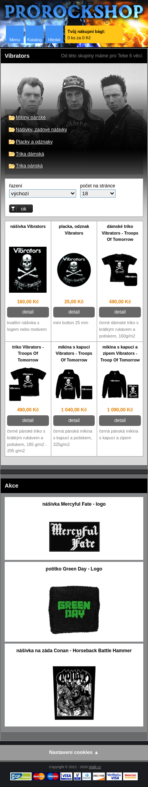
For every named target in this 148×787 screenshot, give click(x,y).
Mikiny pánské (31, 117)
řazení (15, 186)
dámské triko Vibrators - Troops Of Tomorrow (120, 233)
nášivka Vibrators (28, 226)
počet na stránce (97, 186)
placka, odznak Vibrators (74, 229)
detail (28, 312)
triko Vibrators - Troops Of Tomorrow (28, 354)
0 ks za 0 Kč (86, 34)
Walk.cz (95, 767)
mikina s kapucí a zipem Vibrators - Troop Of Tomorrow (120, 354)
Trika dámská (30, 154)
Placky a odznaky (34, 142)
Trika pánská (29, 166)
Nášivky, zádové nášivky (41, 129)
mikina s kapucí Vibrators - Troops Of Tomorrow (74, 354)
